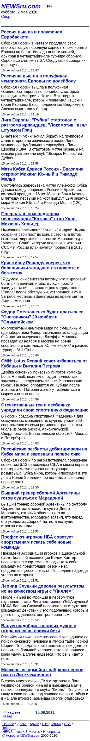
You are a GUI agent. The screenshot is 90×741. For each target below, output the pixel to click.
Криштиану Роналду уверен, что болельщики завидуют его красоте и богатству (40, 267)
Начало (8, 724)
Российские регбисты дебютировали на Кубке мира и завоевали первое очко (44, 451)
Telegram (9, 728)
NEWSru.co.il (12, 732)
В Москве (32, 732)
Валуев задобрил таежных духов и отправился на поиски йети (38, 628)
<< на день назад (11, 714)
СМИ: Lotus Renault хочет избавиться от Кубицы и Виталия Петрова (44, 363)
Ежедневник (51, 724)
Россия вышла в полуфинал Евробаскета (31, 34)
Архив (34, 724)
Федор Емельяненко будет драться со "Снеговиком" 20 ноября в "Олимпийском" (42, 317)
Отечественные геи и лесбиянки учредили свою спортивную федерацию (45, 407)
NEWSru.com (21, 6)
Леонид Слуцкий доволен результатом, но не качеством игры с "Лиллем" (43, 589)
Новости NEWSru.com (23, 735)
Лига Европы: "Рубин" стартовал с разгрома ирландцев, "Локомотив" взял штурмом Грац (44, 125)
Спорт (6, 16)
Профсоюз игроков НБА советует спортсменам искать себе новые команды (37, 542)
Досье (22, 724)
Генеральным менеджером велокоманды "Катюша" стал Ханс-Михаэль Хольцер (39, 218)
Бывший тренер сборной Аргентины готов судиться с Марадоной (40, 495)
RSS (67, 724)
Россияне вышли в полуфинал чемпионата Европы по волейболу (38, 78)
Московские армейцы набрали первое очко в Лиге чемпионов (42, 672)
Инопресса (51, 732)
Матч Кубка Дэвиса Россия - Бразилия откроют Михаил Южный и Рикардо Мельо (42, 174)
